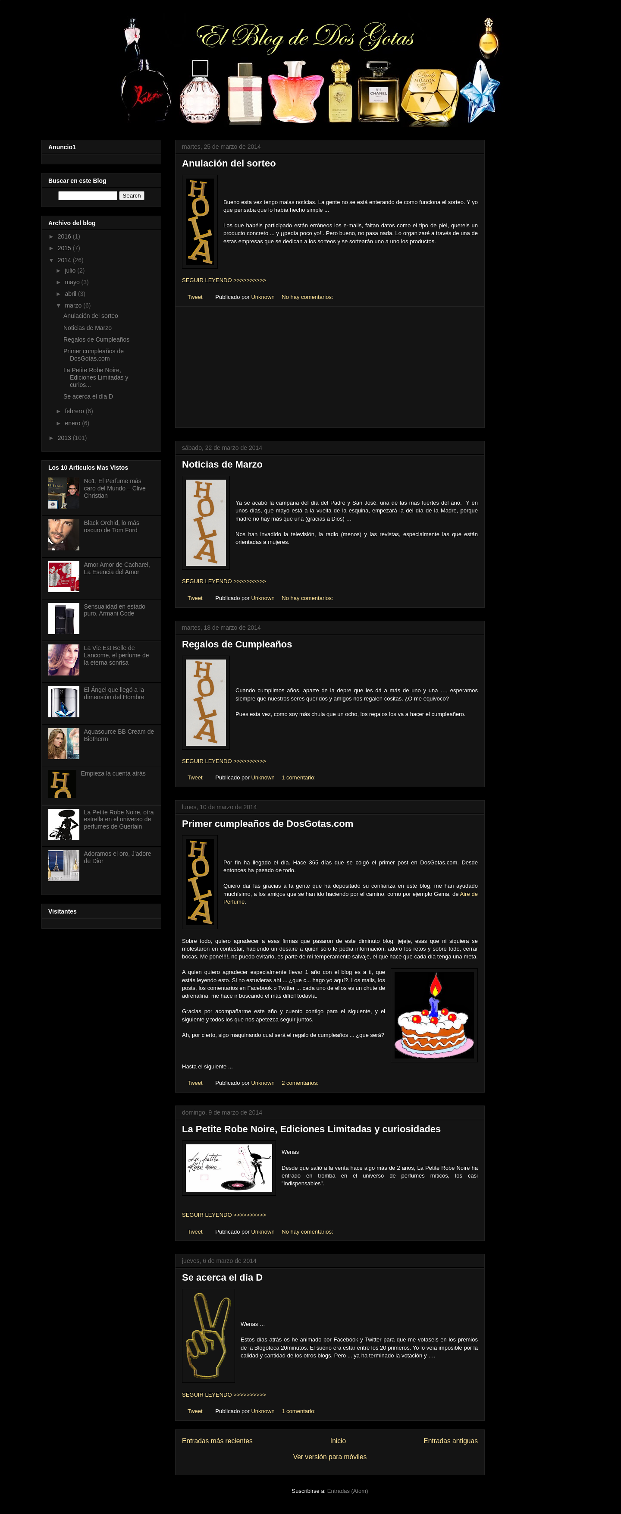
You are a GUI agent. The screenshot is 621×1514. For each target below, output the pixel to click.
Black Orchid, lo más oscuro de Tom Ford (111, 526)
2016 (65, 236)
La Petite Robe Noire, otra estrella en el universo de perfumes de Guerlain (119, 819)
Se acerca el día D (222, 1277)
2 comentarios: (301, 1083)
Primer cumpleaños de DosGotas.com (267, 823)
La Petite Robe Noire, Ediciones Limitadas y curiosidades (311, 1129)
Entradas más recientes (217, 1441)
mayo (73, 282)
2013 (65, 437)
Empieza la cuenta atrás (113, 773)
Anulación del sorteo (229, 163)
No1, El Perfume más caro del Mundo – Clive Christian (115, 488)
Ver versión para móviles (330, 1457)
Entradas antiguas (450, 1441)
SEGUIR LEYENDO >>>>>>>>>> (224, 280)
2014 (65, 260)
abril (71, 293)
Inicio (338, 1441)
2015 (65, 248)
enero (73, 423)
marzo (74, 305)
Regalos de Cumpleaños (237, 644)
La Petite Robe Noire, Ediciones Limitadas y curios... (95, 377)
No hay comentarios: (308, 297)
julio (71, 270)
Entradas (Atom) (347, 1491)
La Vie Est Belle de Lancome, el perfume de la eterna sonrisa (116, 655)
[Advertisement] (330, 367)
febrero (75, 411)
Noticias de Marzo (222, 464)
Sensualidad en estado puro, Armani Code (114, 610)
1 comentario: (299, 777)
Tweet (195, 297)
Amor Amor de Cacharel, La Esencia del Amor (117, 568)
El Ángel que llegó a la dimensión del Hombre (114, 693)
